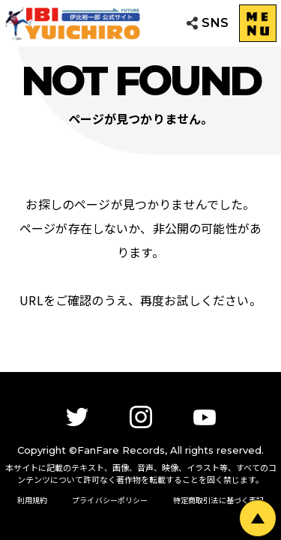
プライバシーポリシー (110, 500)
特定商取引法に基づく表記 (219, 500)
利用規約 (32, 500)
